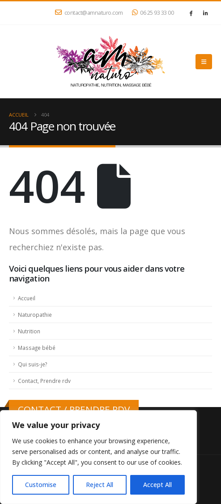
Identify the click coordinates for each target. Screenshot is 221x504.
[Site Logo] (110, 61)
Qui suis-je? (32, 364)
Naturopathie (35, 314)
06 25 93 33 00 (153, 13)
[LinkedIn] (205, 13)
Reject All (99, 484)
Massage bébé (36, 347)
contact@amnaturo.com (89, 13)
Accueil (26, 298)
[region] (98, 457)
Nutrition (29, 331)
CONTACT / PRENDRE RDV (74, 409)
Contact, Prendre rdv (44, 380)
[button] (204, 61)
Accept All (157, 484)
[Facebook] (190, 13)
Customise (40, 484)
